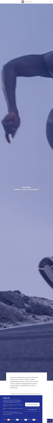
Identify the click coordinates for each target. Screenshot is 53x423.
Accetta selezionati (32, 409)
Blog (28, 193)
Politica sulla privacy (9, 406)
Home (25, 193)
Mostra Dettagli (36, 420)
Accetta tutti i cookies (32, 404)
